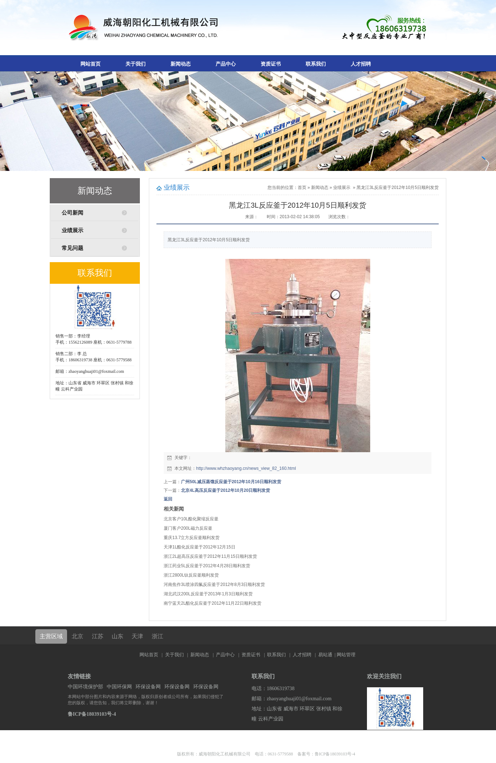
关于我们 (135, 64)
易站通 (327, 654)
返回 (168, 499)
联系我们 (316, 64)
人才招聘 (361, 64)
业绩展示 (72, 230)
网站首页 (90, 64)
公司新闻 (72, 213)
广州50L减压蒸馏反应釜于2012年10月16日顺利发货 (231, 481)
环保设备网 (148, 686)
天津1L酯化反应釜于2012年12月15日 (199, 547)
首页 (302, 187)
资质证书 (271, 64)
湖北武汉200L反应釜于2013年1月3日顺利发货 (208, 593)
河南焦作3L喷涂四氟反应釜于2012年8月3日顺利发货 (214, 584)
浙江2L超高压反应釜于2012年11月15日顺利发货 (210, 556)
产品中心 (226, 64)
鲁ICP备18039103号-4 (92, 714)
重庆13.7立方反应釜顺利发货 (192, 537)
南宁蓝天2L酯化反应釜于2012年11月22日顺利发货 (212, 603)
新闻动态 (180, 64)
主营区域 (51, 636)
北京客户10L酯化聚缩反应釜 (191, 518)
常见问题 (72, 248)
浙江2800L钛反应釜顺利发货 (191, 575)
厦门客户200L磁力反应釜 (188, 528)
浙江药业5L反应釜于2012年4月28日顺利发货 (207, 565)
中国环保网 (119, 686)
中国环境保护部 (85, 686)
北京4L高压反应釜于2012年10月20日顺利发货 (225, 490)
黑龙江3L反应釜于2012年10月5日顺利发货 (397, 187)
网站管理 (346, 654)
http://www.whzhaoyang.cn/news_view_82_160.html (246, 468)
